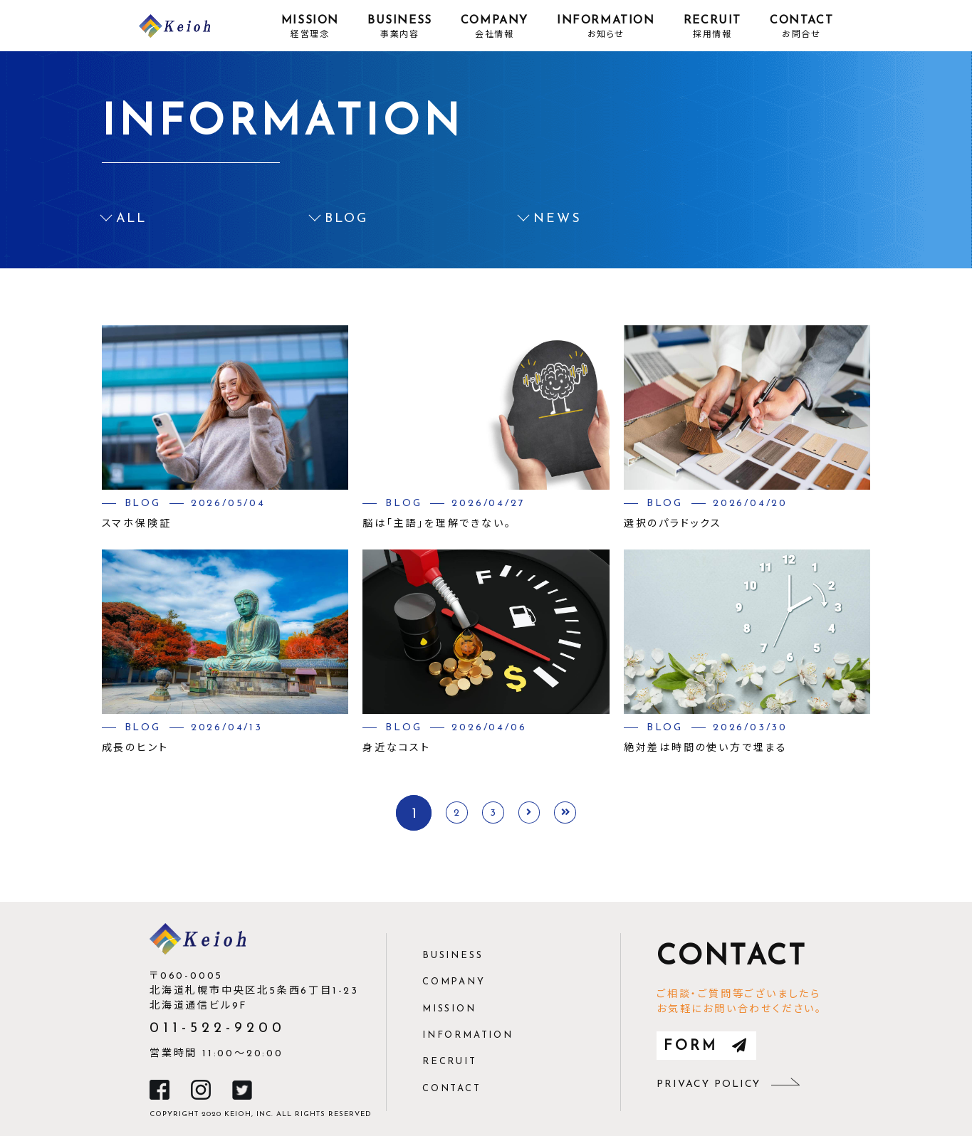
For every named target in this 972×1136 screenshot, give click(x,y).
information (467, 1035)
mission (449, 1009)
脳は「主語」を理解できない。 (436, 524)
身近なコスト (396, 748)
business (452, 955)
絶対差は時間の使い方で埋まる (706, 748)
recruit (449, 1061)
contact (451, 1088)
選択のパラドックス (673, 524)
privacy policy (728, 1084)
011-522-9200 (218, 1028)
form (706, 1046)
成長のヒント (135, 748)
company (454, 982)
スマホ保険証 (137, 524)
